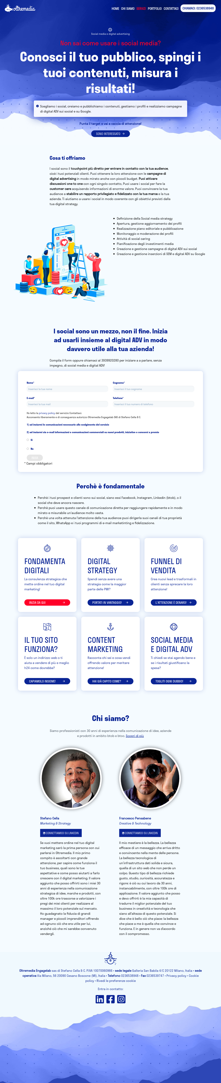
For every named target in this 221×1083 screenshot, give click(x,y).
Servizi (141, 8)
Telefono (118, 398)
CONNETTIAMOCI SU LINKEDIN (61, 833)
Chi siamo (127, 8)
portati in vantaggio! (110, 602)
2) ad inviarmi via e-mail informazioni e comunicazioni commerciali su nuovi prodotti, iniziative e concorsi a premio (93, 432)
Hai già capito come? (110, 681)
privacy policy (47, 413)
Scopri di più (135, 735)
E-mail (31, 398)
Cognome (119, 383)
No (30, 449)
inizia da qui (47, 602)
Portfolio (155, 8)
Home (115, 8)
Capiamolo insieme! (47, 681)
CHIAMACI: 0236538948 (198, 8)
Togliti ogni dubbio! (174, 681)
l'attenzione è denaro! (174, 602)
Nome (30, 383)
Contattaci (171, 8)
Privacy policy (176, 975)
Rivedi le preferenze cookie (116, 980)
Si (30, 440)
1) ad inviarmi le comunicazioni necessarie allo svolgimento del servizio (68, 424)
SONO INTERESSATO (110, 133)
